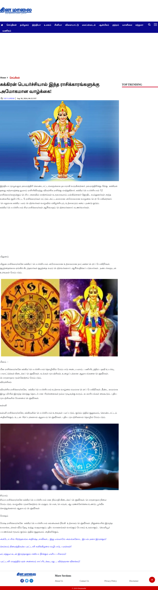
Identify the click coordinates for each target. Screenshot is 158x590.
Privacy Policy (110, 581)
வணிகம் (6, 30)
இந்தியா (36, 24)
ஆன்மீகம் (104, 24)
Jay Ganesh (9, 98)
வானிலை (127, 24)
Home (3, 77)
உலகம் (47, 24)
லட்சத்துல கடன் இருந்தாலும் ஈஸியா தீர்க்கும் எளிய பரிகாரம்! (33, 554)
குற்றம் (115, 24)
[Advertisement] (78, 53)
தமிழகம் (24, 24)
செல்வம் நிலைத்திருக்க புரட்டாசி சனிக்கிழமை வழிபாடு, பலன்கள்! (35, 546)
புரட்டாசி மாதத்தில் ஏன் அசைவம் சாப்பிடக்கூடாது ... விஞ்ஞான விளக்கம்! (40, 561)
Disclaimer (133, 581)
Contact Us (84, 581)
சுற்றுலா (139, 24)
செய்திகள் (11, 24)
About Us (59, 581)
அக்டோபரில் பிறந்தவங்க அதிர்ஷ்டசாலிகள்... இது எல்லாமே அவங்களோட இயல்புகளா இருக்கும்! (53, 539)
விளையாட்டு (72, 24)
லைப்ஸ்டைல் (89, 24)
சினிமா (58, 24)
